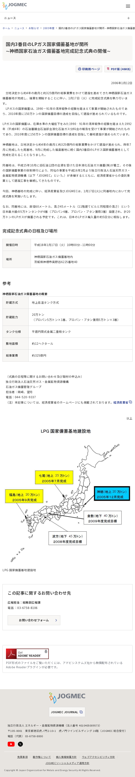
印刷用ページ (89, 69)
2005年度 (48, 28)
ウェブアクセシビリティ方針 (98, 757)
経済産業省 (120, 402)
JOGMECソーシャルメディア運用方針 (67, 763)
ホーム (6, 28)
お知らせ (34, 28)
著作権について (42, 757)
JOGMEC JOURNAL (68, 713)
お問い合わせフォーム (34, 620)
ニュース (10, 18)
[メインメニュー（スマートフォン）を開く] (128, 6)
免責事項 (22, 757)
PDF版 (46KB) (118, 69)
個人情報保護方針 (66, 757)
